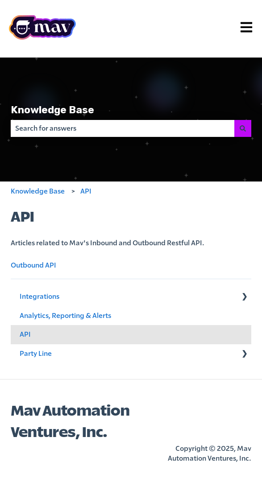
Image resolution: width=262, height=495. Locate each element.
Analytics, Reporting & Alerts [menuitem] (65, 315)
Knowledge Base (52, 109)
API (85, 191)
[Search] (242, 128)
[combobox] (122, 128)
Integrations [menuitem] (39, 296)
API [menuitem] (25, 334)
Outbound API (33, 265)
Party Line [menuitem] (36, 353)
